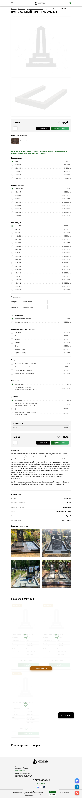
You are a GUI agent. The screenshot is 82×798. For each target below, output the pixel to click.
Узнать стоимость (41, 668)
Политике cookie (28, 795)
